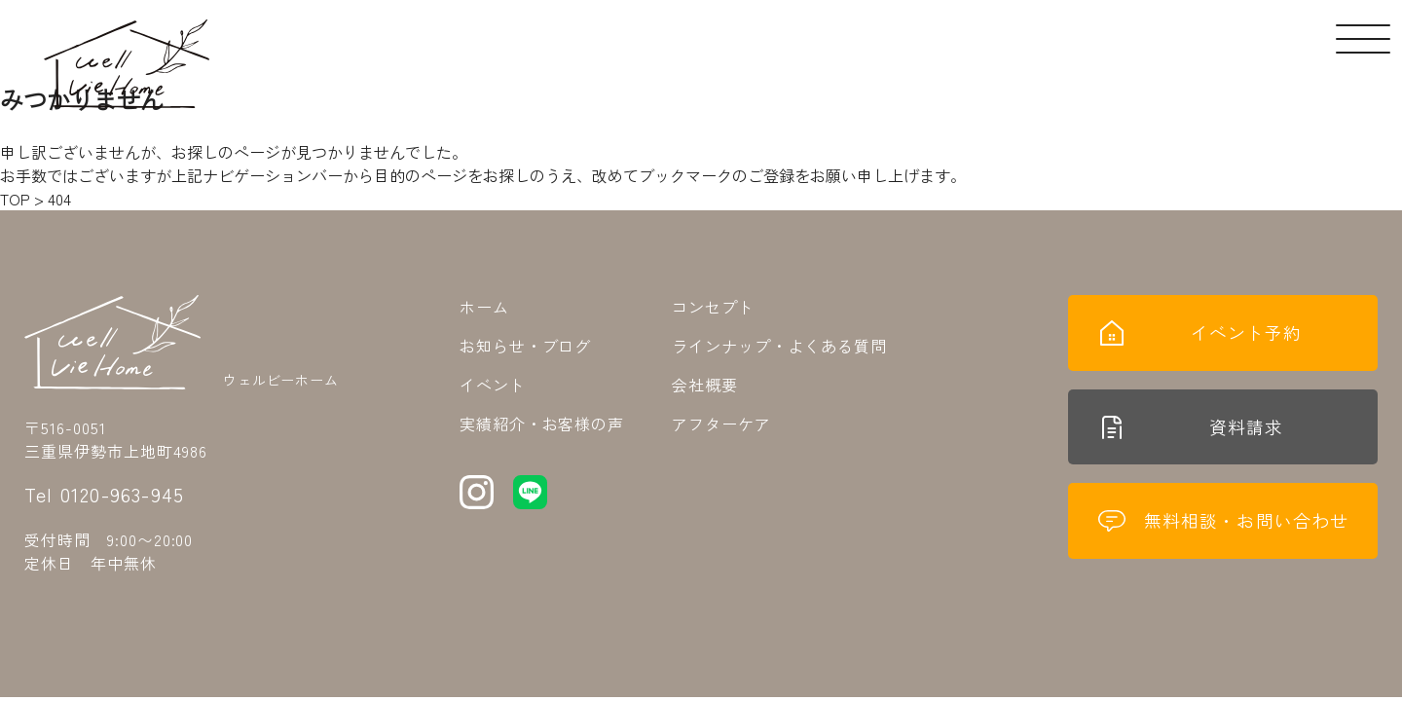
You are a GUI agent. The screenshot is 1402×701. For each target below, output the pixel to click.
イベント (493, 384)
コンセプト (713, 306)
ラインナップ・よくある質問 (779, 345)
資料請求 (1190, 430)
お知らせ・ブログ (526, 345)
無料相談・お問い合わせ (1222, 526)
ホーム (484, 306)
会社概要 (705, 384)
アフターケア (721, 423)
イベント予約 (1199, 334)
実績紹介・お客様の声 (542, 423)
